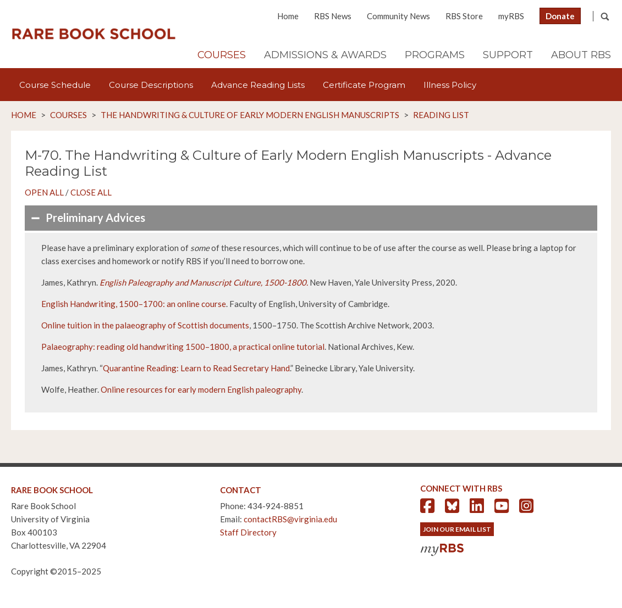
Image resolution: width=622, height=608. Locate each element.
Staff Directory (248, 532)
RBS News (332, 16)
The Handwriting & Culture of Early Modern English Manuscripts (250, 115)
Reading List (441, 115)
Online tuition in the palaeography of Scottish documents (145, 325)
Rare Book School (93, 34)
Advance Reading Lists (258, 85)
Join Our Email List (457, 529)
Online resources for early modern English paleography (201, 389)
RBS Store (464, 16)
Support (508, 55)
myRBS (511, 16)
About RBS (581, 55)
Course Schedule (55, 85)
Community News (398, 16)
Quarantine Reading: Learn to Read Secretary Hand (196, 368)
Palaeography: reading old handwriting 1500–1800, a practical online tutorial (182, 347)
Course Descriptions (151, 85)
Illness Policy (449, 85)
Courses (221, 55)
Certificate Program (364, 85)
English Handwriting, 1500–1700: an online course (133, 304)
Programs (435, 55)
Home (288, 16)
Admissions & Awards (325, 55)
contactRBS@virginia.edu (290, 519)
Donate (560, 16)
